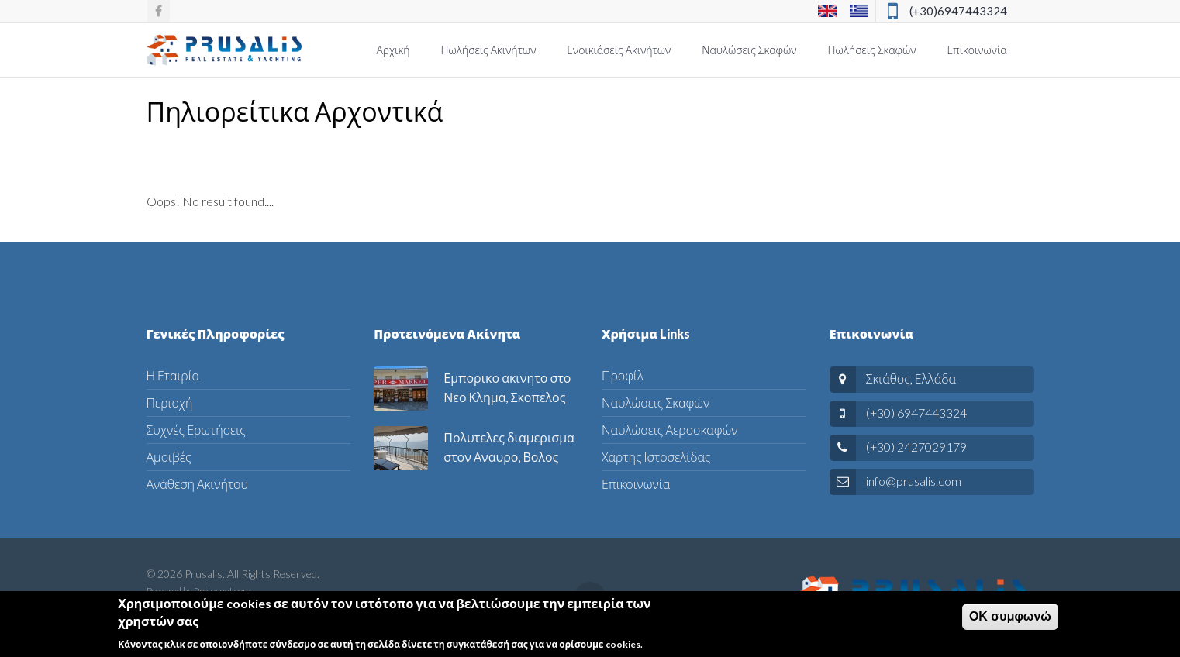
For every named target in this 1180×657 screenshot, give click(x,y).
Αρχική (392, 50)
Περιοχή (170, 402)
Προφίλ (622, 375)
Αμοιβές (169, 456)
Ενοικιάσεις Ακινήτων (619, 50)
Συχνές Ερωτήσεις (196, 429)
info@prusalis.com (913, 480)
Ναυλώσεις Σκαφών (749, 50)
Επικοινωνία (976, 50)
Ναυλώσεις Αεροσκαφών (669, 429)
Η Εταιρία (173, 375)
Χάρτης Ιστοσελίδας (656, 456)
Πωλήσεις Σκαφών (872, 50)
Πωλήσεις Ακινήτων (489, 50)
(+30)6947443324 (958, 11)
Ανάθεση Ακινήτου (197, 483)
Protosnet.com (222, 591)
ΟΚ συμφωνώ (1010, 621)
